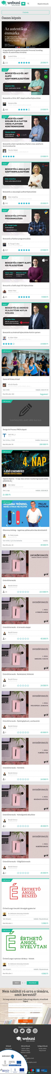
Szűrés (25, 12)
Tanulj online (43, 1048)
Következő (32, 983)
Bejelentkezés (43, 4)
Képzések (42, 1050)
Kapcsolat (8, 1048)
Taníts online (25, 1048)
